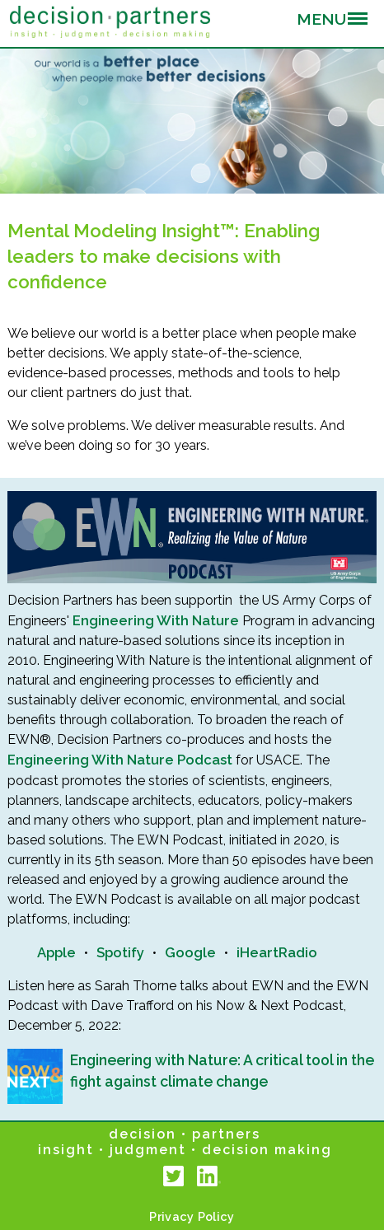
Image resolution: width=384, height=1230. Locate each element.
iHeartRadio (276, 952)
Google (190, 952)
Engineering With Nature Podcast (119, 759)
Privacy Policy (191, 1216)
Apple (56, 952)
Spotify (120, 952)
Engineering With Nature (156, 620)
